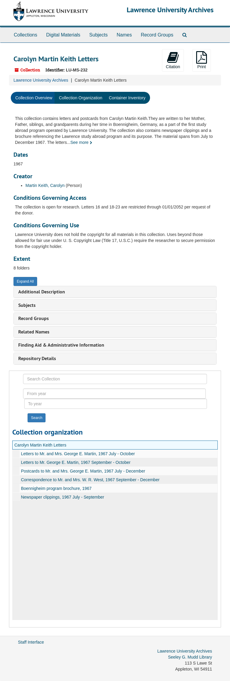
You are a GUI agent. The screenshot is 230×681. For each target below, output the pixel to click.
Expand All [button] (25, 281)
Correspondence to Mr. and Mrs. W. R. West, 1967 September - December (90, 479)
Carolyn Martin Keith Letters (40, 445)
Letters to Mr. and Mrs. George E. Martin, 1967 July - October (78, 453)
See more (81, 142)
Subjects (98, 34)
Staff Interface (31, 642)
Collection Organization (80, 97)
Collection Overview (33, 97)
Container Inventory (127, 97)
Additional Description (41, 292)
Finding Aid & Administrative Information (61, 345)
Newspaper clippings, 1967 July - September (62, 497)
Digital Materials (63, 34)
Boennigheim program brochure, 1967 (56, 488)
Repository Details (37, 358)
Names (124, 34)
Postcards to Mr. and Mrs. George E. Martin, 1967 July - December (83, 471)
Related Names (33, 332)
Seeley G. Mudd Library (190, 657)
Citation (173, 60)
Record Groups (157, 34)
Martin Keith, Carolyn (45, 185)
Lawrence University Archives (170, 9)
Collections (25, 34)
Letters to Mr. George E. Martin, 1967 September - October (76, 462)
